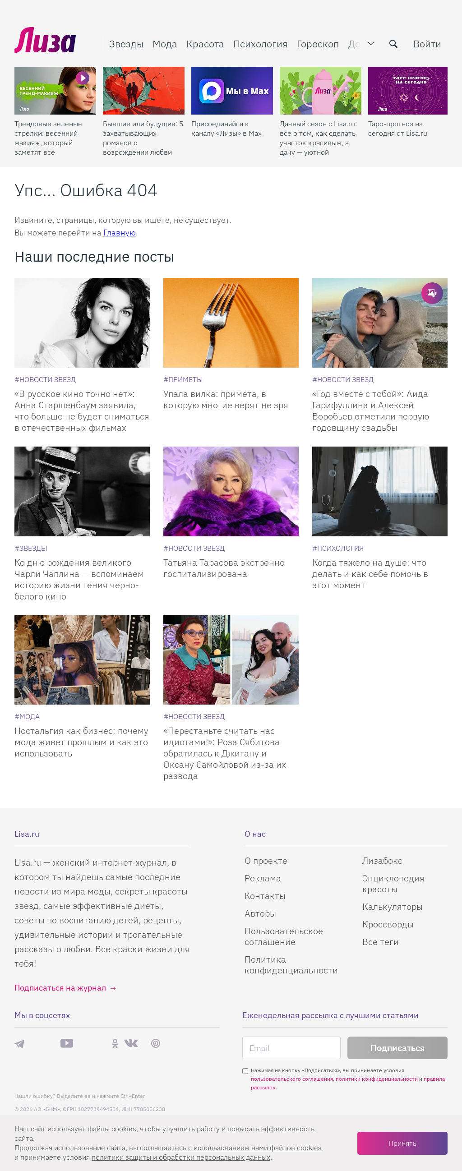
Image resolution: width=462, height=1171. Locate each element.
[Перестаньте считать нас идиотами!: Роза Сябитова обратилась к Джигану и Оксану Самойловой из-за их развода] (231, 660)
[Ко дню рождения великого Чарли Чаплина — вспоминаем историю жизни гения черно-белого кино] (82, 491)
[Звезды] (30, 548)
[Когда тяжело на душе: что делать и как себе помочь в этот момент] (380, 491)
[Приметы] (183, 379)
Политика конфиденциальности (291, 964)
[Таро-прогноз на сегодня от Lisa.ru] (409, 91)
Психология (260, 43)
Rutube (92, 1043)
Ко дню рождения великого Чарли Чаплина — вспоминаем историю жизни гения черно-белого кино (79, 579)
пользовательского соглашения (292, 1078)
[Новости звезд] (45, 379)
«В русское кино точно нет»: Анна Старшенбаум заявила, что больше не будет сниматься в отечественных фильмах (81, 410)
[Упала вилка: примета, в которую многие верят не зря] (231, 323)
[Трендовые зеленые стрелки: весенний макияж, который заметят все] (55, 91)
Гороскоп (318, 43)
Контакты (265, 896)
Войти (427, 43)
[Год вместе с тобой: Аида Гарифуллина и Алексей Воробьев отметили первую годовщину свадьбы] (380, 323)
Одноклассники (115, 1043)
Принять (402, 1143)
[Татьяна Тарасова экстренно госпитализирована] (231, 491)
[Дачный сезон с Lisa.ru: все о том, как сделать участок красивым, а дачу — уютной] (320, 91)
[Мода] (27, 716)
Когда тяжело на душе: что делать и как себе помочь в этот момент (370, 573)
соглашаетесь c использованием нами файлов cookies (231, 1147)
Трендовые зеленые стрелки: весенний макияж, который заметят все (48, 138)
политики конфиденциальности (377, 1078)
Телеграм (19, 1043)
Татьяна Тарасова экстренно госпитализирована (224, 568)
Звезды (126, 43)
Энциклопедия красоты (393, 883)
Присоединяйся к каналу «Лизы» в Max (226, 128)
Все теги (380, 942)
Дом (357, 43)
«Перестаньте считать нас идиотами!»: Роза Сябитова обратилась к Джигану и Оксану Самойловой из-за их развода (224, 753)
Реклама (263, 878)
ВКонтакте (131, 1043)
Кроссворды (388, 924)
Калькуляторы (392, 906)
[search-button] (393, 43)
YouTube (66, 1043)
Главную (119, 232)
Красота (205, 43)
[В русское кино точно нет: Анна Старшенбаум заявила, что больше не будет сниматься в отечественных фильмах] (82, 323)
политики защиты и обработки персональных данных (181, 1157)
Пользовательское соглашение (284, 936)
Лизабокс (382, 860)
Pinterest (155, 1043)
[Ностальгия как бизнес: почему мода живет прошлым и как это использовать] (82, 660)
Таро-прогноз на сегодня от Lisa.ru (397, 128)
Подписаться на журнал (60, 987)
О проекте (266, 860)
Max (42, 1043)
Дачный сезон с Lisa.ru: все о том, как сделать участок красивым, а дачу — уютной (318, 138)
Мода (164, 43)
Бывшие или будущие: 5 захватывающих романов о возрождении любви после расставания (143, 138)
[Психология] (338, 548)
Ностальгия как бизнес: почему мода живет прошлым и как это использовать (81, 741)
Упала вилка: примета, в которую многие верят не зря (225, 399)
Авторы (260, 913)
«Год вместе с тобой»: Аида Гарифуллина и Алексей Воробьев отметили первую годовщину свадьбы (370, 410)
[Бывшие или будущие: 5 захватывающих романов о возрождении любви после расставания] (144, 91)
